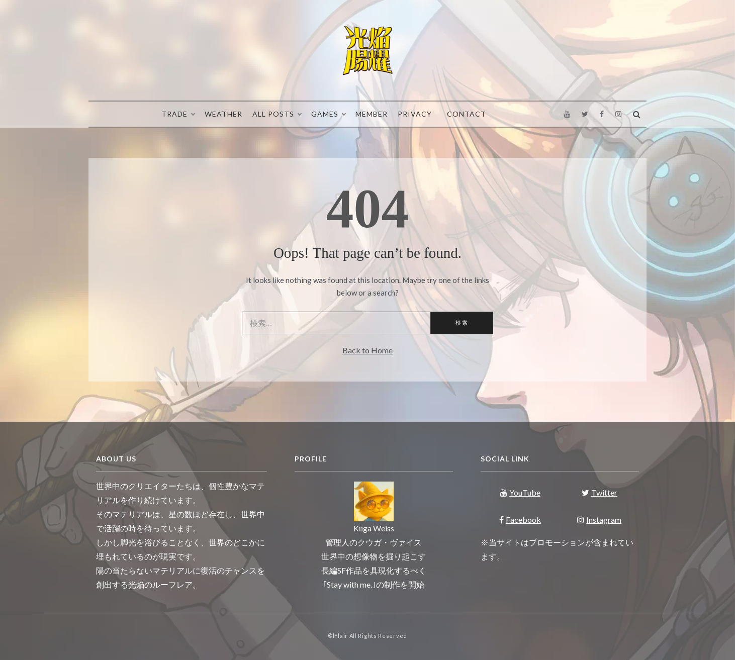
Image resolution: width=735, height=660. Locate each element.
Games (328, 114)
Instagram (599, 519)
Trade (178, 114)
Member (371, 114)
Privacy (415, 114)
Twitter (599, 492)
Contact (466, 114)
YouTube (520, 492)
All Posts (276, 114)
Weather (223, 114)
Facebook (520, 519)
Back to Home (367, 350)
